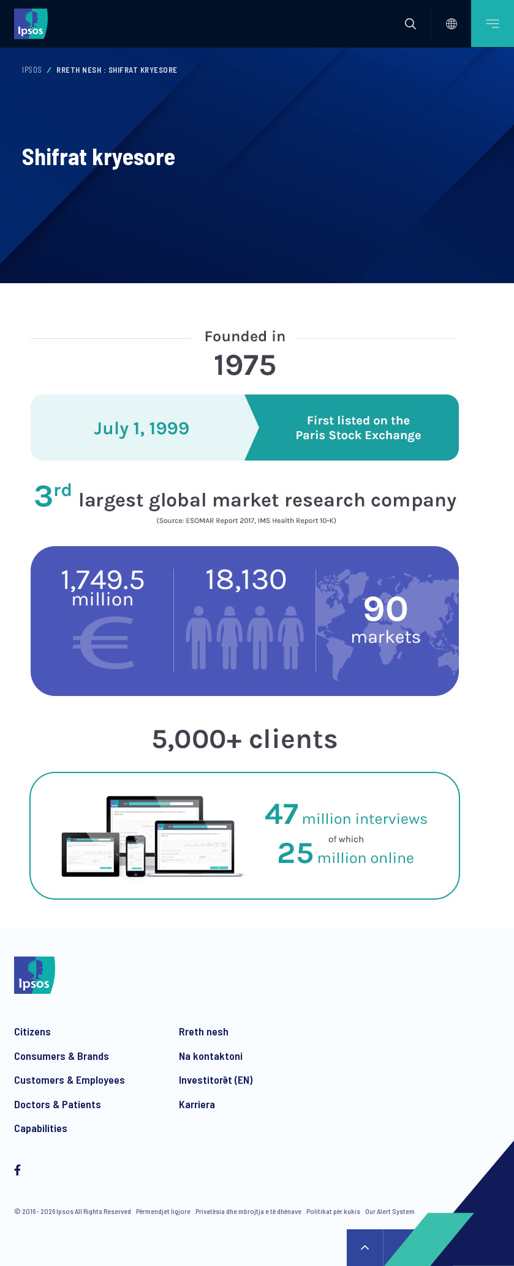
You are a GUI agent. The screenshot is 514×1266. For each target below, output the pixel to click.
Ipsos (32, 70)
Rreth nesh (204, 1031)
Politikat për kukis (333, 1211)
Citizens (32, 1031)
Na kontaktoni (211, 1055)
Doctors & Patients (57, 1104)
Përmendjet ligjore (163, 1211)
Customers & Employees (69, 1079)
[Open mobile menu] (492, 23)
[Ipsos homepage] (33, 23)
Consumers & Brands (61, 1055)
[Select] (451, 23)
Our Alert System (390, 1211)
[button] (410, 23)
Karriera (197, 1104)
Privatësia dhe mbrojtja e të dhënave (248, 1211)
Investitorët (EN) (215, 1079)
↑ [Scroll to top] (365, 1247)
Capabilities (40, 1128)
